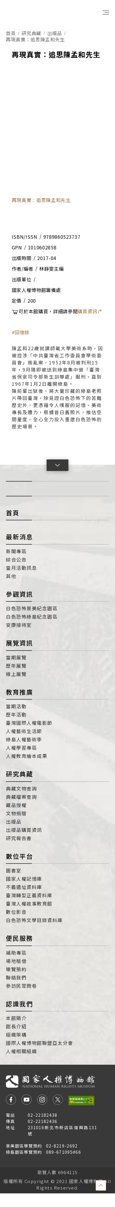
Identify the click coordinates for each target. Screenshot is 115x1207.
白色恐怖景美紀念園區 (32, 608)
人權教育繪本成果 (26, 755)
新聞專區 (16, 551)
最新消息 (19, 536)
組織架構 (16, 1034)
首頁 (11, 33)
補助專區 (16, 952)
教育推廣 (19, 692)
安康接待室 (19, 624)
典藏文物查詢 (21, 788)
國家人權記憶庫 (24, 878)
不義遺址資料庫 (24, 886)
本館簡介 (16, 1018)
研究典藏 (31, 33)
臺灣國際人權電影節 (29, 722)
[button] (57, 465)
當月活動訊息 (21, 567)
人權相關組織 (21, 1051)
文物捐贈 (16, 813)
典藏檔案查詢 (21, 796)
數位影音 (16, 911)
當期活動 (16, 706)
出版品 (54, 33)
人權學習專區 (21, 747)
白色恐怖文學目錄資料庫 (34, 920)
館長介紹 (16, 1026)
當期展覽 (16, 657)
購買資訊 (90, 311)
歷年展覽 (16, 665)
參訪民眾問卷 (21, 985)
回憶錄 (22, 332)
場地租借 (16, 960)
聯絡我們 (16, 977)
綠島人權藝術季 (24, 739)
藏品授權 (16, 805)
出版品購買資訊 (24, 829)
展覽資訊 (19, 642)
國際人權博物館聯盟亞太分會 (39, 1042)
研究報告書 (19, 838)
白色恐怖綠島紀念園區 (32, 616)
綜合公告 (16, 559)
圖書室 (14, 870)
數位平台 (19, 856)
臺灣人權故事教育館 (29, 903)
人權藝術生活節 (24, 731)
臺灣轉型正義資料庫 (29, 895)
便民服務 (19, 938)
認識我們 (19, 1003)
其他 (11, 576)
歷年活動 (16, 714)
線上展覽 (16, 673)
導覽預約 (16, 969)
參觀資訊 (19, 594)
